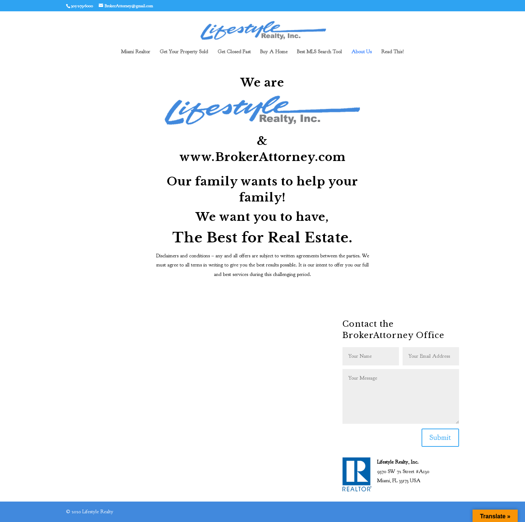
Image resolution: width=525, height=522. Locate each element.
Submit (440, 437)
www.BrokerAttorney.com (262, 157)
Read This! (392, 52)
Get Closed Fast (234, 52)
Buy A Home (273, 52)
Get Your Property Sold (184, 52)
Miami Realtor (135, 52)
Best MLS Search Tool (319, 52)
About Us (361, 52)
